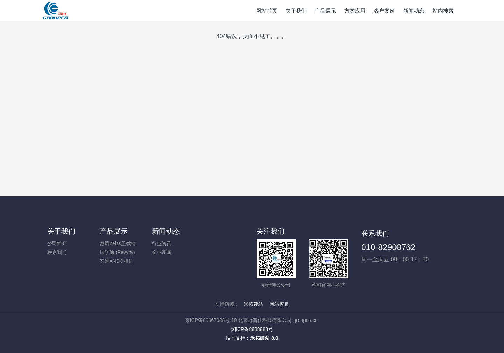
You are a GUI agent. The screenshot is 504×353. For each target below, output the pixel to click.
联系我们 (57, 252)
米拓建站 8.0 (264, 338)
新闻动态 (166, 231)
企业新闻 (162, 252)
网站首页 (266, 11)
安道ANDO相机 (116, 261)
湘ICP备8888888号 (252, 329)
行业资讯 (162, 243)
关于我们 (61, 231)
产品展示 (114, 231)
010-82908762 (388, 247)
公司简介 (57, 243)
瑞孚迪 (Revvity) (117, 252)
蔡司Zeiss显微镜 (118, 243)
